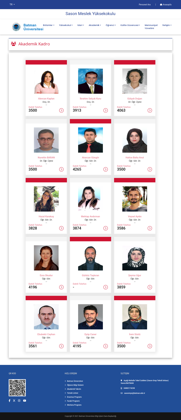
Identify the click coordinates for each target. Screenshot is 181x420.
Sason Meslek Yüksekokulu (90, 13)
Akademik (94, 25)
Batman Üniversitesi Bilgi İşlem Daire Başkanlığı (97, 416)
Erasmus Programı (73, 397)
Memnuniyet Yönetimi (151, 27)
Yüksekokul (65, 25)
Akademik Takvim (73, 389)
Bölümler (48, 25)
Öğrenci (110, 25)
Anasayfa (165, 4)
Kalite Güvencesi (129, 25)
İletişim (166, 25)
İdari (79, 25)
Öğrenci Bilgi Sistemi (74, 385)
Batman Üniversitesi (74, 381)
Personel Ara (145, 4)
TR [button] (11, 4)
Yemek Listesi (71, 393)
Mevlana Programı (73, 405)
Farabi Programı (72, 401)
